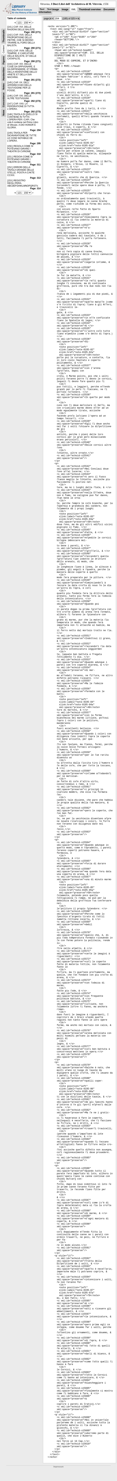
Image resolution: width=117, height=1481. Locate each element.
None (3, 113)
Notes (3, 86)
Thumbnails (3, 36)
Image (65, 9)
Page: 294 (35, 130)
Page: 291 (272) (32, 80)
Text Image (53, 9)
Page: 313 (35, 178)
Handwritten (3, 73)
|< (50, 18)
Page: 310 (35, 154)
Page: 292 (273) (32, 101)
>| (78, 18)
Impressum (58, 1467)
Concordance (3, 100)
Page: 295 (35, 143)
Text (42, 9)
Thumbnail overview (90, 9)
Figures (3, 60)
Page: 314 (35, 188)
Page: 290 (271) (32, 32)
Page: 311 (35, 164)
